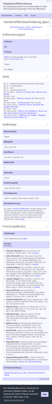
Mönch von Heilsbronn (28, 111)
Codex (24, 239)
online (35, 253)
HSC (26, 15)
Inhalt (28, 27)
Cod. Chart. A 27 (16, 59)
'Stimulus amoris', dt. (25, 98)
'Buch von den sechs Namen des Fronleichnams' (25, 112)
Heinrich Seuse (25, 105)
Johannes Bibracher (20, 209)
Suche (33, 16)
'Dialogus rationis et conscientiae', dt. (25, 116)
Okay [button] (45, 394)
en (50, 1)
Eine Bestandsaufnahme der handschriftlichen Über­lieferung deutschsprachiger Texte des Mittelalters (25, 7)
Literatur (18, 15)
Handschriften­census (17, 3)
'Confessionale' (24, 103)
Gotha (6, 57)
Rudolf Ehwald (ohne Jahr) (15, 373)
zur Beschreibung (33, 362)
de (47, 1)
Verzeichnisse (6, 15)
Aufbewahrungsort (17, 27)
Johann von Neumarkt (25, 92)
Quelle (22, 219)
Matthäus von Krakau (28, 115)
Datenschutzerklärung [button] (14, 400)
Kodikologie (37, 27)
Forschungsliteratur (26, 29)
